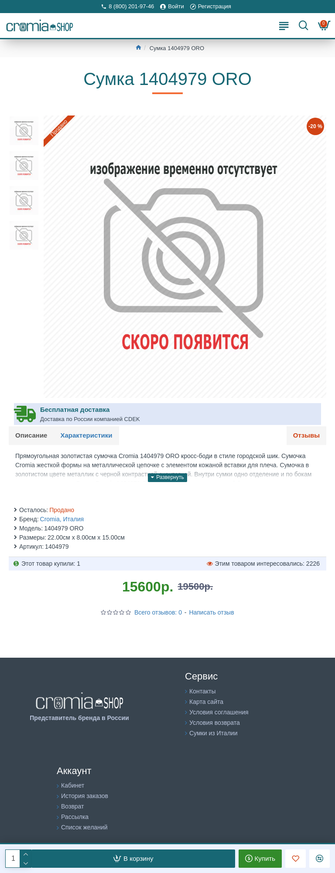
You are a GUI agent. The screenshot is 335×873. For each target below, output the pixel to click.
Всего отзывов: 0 (158, 612)
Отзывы (306, 435)
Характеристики (86, 435)
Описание (31, 435)
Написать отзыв (211, 612)
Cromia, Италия (62, 519)
